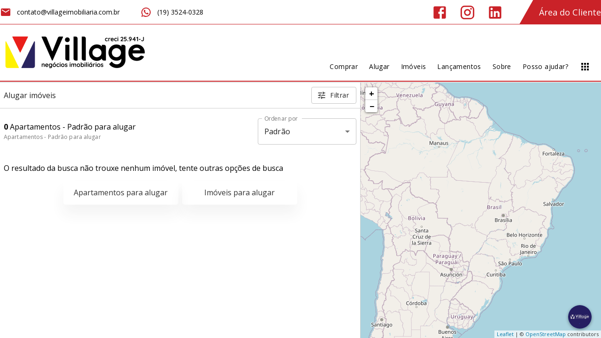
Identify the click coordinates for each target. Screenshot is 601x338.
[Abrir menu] (585, 66)
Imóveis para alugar (239, 192)
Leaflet (505, 334)
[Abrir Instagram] (467, 12)
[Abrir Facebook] (439, 12)
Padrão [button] (277, 131)
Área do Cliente (570, 12)
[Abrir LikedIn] (495, 12)
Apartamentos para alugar (121, 192)
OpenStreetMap (545, 334)
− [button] (372, 106)
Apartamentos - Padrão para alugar (52, 137)
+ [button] (371, 93)
